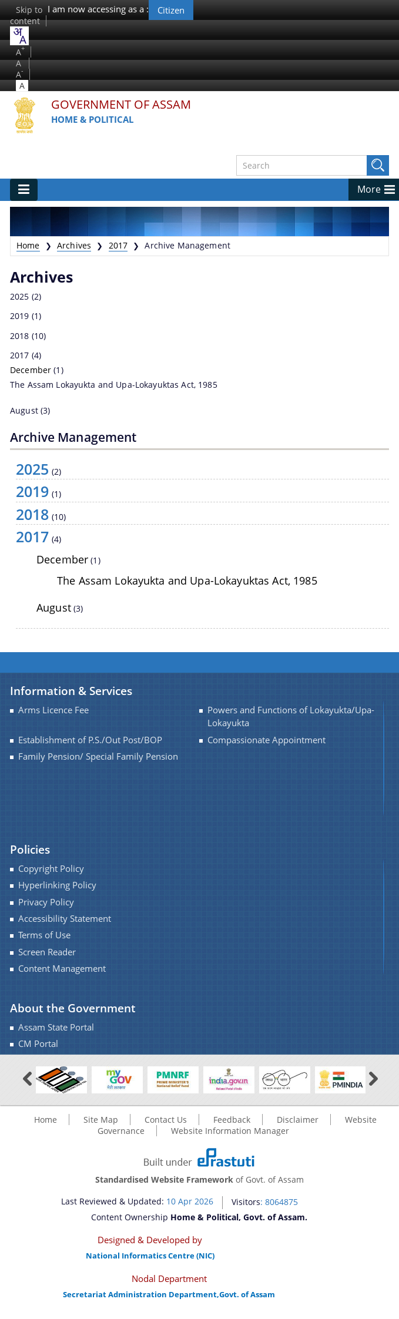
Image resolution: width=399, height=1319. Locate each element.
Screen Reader (47, 952)
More (369, 189)
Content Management (62, 968)
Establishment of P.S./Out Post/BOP (90, 740)
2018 (19, 335)
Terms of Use (44, 935)
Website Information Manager (230, 1130)
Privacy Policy (46, 902)
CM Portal (38, 1044)
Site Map (100, 1119)
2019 (19, 315)
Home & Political (92, 119)
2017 (118, 245)
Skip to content (26, 15)
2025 (19, 296)
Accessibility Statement (64, 918)
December (30, 369)
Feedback (231, 1119)
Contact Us (166, 1119)
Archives (74, 245)
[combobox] (19, 35)
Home (28, 245)
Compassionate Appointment (266, 740)
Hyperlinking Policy (57, 885)
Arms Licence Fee (53, 710)
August (24, 410)
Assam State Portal (56, 1027)
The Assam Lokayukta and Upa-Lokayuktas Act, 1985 (113, 384)
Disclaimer (297, 1119)
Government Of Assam (121, 105)
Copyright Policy (51, 868)
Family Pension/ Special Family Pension (98, 756)
